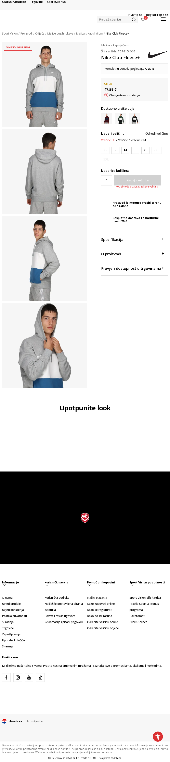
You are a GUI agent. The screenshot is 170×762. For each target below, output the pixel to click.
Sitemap (7, 646)
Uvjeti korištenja (13, 610)
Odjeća (39, 33)
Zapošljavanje (11, 634)
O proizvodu (132, 253)
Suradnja (8, 622)
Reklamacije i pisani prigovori (63, 622)
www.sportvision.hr (67, 758)
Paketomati (137, 616)
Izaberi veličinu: (113, 133)
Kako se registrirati (99, 610)
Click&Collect (138, 622)
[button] (117, 19)
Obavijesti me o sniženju (124, 95)
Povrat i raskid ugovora (59, 616)
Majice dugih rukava (60, 33)
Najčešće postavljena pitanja (63, 604)
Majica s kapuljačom (89, 33)
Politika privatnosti (14, 616)
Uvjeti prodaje (11, 604)
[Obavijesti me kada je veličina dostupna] (105, 150)
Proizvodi (26, 33)
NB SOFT (93, 758)
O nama (7, 597)
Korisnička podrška (56, 597)
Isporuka (50, 610)
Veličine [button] (123, 140)
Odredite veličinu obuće (102, 622)
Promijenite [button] (34, 721)
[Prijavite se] (143, 19)
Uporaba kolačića (13, 640)
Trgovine (8, 628)
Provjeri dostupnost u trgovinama (132, 268)
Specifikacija (132, 239)
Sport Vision (10, 33)
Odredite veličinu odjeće (103, 628)
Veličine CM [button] (138, 140)
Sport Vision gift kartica (145, 597)
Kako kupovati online (101, 604)
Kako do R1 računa (99, 616)
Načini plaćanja (97, 597)
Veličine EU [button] (108, 140)
